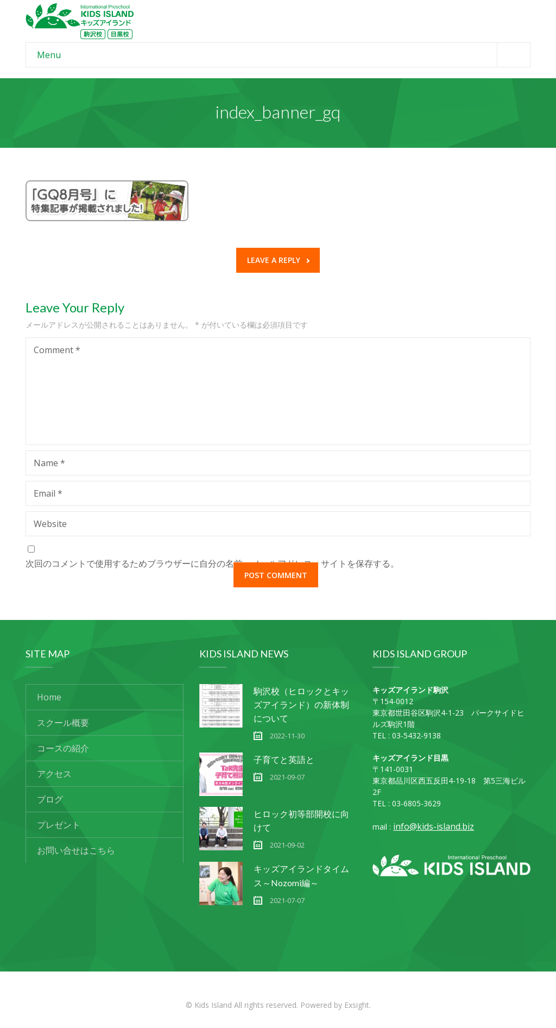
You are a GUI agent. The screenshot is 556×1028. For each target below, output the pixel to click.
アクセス (54, 774)
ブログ (50, 799)
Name (49, 463)
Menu (283, 54)
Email (48, 493)
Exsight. (357, 1005)
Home (49, 697)
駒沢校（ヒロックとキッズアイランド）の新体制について (301, 704)
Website (50, 524)
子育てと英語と (284, 759)
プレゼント (58, 825)
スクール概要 (63, 723)
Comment (57, 350)
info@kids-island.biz (433, 826)
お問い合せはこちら (76, 850)
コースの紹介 (63, 748)
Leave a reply (278, 260)
